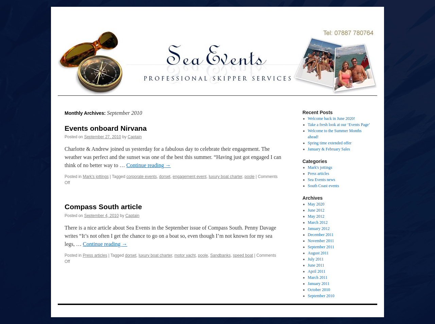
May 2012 (316, 216)
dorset (164, 176)
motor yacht (185, 255)
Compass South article (103, 207)
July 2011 (316, 259)
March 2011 (318, 277)
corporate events (141, 176)
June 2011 (316, 265)
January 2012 (319, 228)
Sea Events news (321, 179)
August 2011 (318, 253)
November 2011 (321, 240)
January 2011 (319, 283)
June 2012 (316, 210)
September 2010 (321, 295)
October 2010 (319, 289)
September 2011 (321, 247)
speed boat (243, 255)
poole (250, 176)
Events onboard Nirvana (106, 128)
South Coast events (323, 185)
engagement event (189, 176)
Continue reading (148, 165)
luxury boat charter (225, 176)
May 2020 (316, 204)
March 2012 (318, 222)
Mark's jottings (95, 176)
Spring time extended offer (330, 143)
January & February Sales (329, 149)
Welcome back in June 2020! (331, 118)
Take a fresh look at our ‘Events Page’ (339, 124)
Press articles (95, 255)
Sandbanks (220, 255)
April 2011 (317, 271)
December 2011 (321, 234)
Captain (135, 136)
